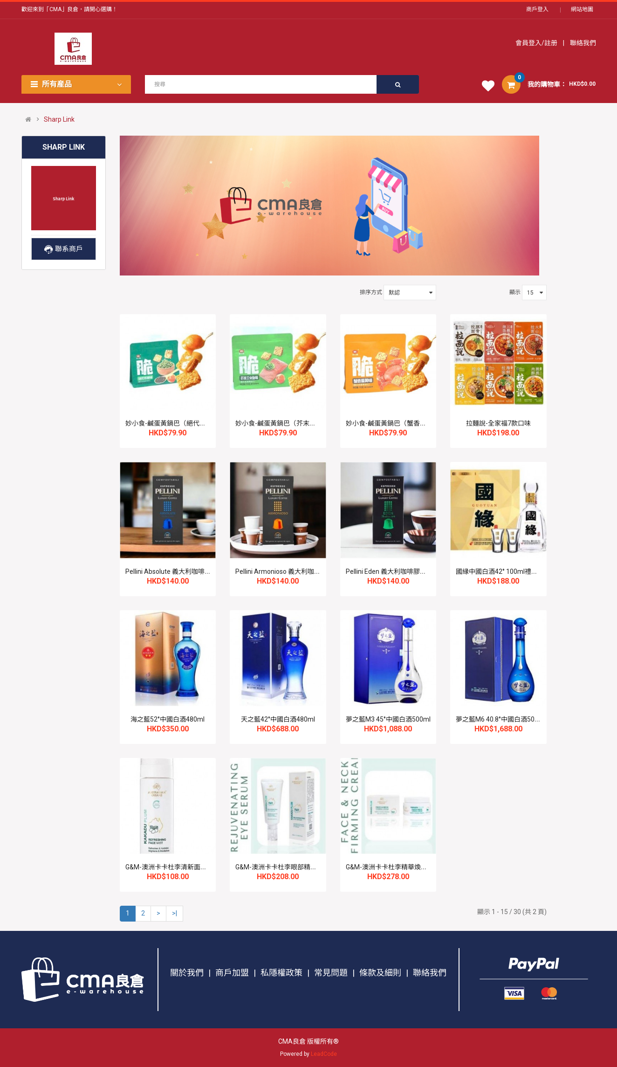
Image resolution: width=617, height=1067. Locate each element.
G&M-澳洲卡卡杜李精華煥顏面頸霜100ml (406, 867)
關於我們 (187, 973)
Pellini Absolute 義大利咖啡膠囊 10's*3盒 (185, 571)
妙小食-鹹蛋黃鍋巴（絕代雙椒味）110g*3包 (189, 423)
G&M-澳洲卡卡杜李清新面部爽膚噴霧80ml (186, 867)
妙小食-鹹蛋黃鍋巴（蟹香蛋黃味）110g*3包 (410, 423)
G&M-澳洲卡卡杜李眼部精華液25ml (286, 867)
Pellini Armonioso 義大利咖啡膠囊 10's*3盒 (298, 571)
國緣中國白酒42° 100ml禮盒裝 (500, 571)
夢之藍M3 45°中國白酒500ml (388, 719)
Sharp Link (59, 119)
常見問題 (331, 973)
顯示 (515, 292)
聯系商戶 (63, 249)
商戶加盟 (232, 973)
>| (174, 913)
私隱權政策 (281, 973)
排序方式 (371, 292)
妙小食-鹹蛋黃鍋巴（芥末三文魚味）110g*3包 (302, 423)
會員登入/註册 (537, 43)
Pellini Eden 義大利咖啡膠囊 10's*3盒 (399, 571)
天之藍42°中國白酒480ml (278, 719)
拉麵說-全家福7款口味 (498, 423)
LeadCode (324, 1054)
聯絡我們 (582, 43)
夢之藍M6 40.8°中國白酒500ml (501, 719)
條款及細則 (380, 973)
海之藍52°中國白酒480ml (167, 719)
